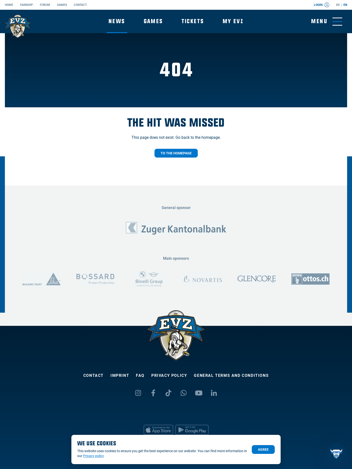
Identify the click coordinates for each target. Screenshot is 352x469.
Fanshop (26, 5)
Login (321, 4)
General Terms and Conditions (231, 375)
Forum (45, 5)
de (338, 5)
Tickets (193, 21)
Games (62, 5)
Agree (263, 449)
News (117, 21)
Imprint (119, 375)
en (345, 5)
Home (9, 5)
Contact (80, 5)
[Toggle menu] (326, 22)
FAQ (140, 375)
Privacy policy (169, 375)
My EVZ (233, 21)
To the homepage (176, 153)
